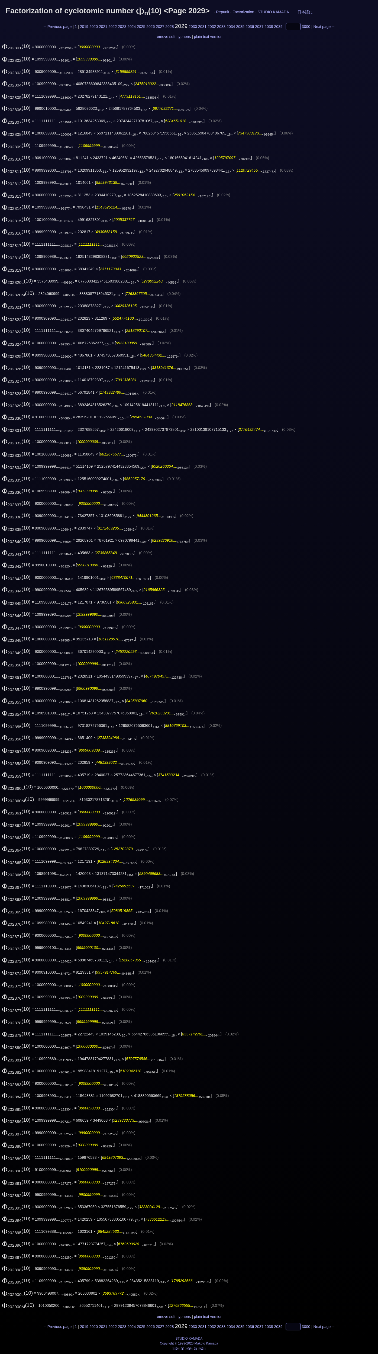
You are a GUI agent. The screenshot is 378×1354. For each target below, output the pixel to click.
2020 (93, 26)
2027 (160, 26)
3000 (306, 26)
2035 (240, 26)
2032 (212, 26)
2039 (278, 26)
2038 (268, 26)
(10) (16, 46)
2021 (103, 26)
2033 (221, 26)
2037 (259, 26)
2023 (122, 26)
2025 (141, 26)
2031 (202, 26)
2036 (249, 26)
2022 (112, 26)
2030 (193, 26)
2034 (231, 26)
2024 (131, 26)
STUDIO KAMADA (273, 12)
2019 (84, 26)
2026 (150, 26)
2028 (169, 26)
